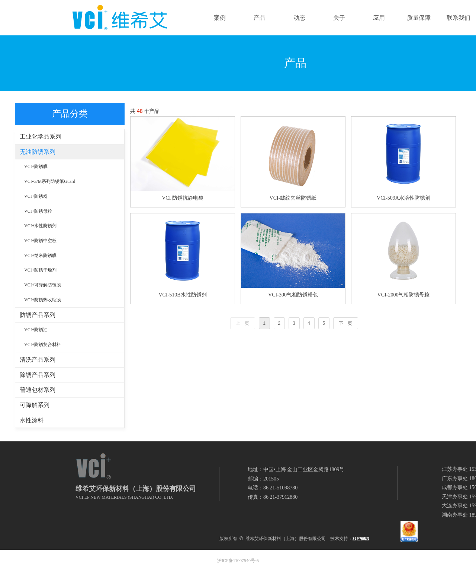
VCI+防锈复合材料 (42, 344)
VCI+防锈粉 (36, 196)
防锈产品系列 (37, 315)
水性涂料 (32, 420)
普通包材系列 (37, 390)
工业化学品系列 (40, 136)
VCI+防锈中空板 (40, 240)
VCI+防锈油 (36, 329)
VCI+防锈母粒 (38, 211)
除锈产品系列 (37, 375)
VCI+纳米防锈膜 (40, 255)
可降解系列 (34, 405)
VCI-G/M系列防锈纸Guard (49, 181)
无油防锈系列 (37, 152)
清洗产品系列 (37, 359)
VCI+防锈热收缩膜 (42, 299)
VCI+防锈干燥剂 (40, 270)
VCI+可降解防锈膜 (42, 285)
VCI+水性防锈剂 (40, 225)
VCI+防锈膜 (36, 166)
